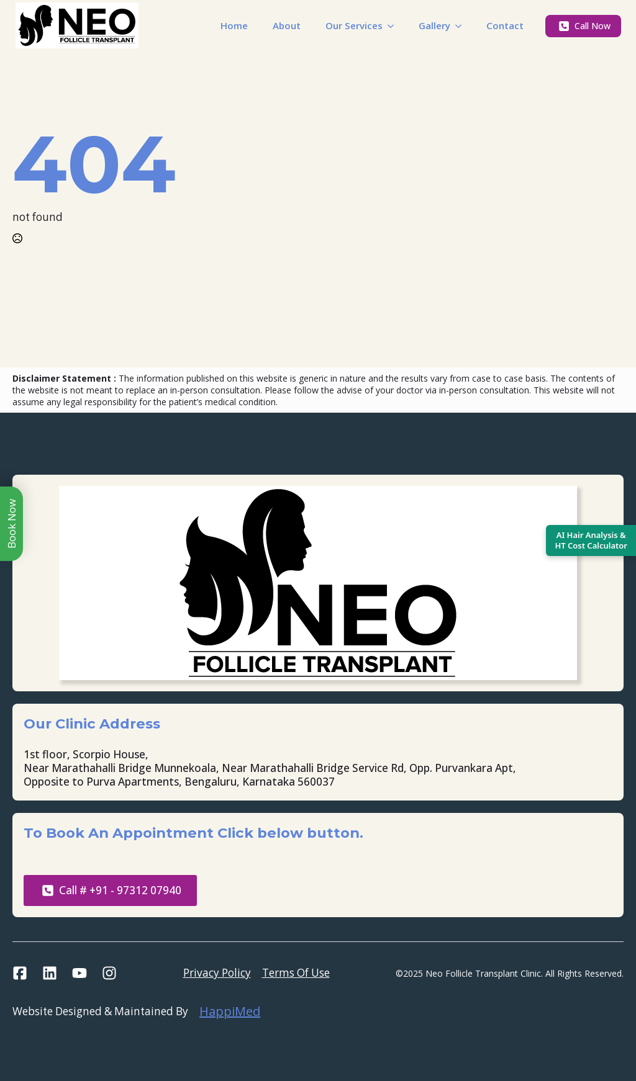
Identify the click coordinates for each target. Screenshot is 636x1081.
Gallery (434, 25)
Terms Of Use (296, 973)
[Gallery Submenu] (462, 26)
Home (234, 25)
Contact (505, 25)
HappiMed (229, 1011)
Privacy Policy (217, 973)
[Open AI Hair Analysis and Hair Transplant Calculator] (591, 540)
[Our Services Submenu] (394, 26)
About (287, 25)
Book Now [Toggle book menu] (11, 524)
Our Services (354, 25)
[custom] (19, 973)
